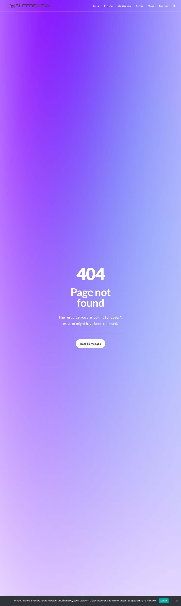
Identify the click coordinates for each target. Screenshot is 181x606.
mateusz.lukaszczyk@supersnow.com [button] (132, 449)
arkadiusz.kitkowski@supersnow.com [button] (132, 404)
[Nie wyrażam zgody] (176, 600)
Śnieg (96, 6)
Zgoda (163, 600)
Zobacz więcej (13, 351)
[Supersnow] (30, 6)
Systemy (108, 6)
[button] (28, 272)
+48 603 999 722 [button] (122, 398)
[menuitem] (97, 6)
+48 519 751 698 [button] (122, 443)
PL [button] (174, 6)
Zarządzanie (124, 6)
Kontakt (163, 6)
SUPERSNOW (33, 129)
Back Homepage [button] (90, 101)
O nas (151, 6)
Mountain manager (21, 321)
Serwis (139, 6)
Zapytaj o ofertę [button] (23, 432)
